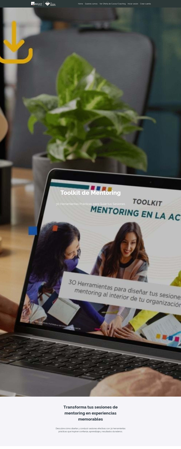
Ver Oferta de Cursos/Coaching (113, 4)
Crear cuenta (145, 4)
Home (80, 4)
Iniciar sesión (133, 4)
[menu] (113, 4)
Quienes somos (91, 4)
